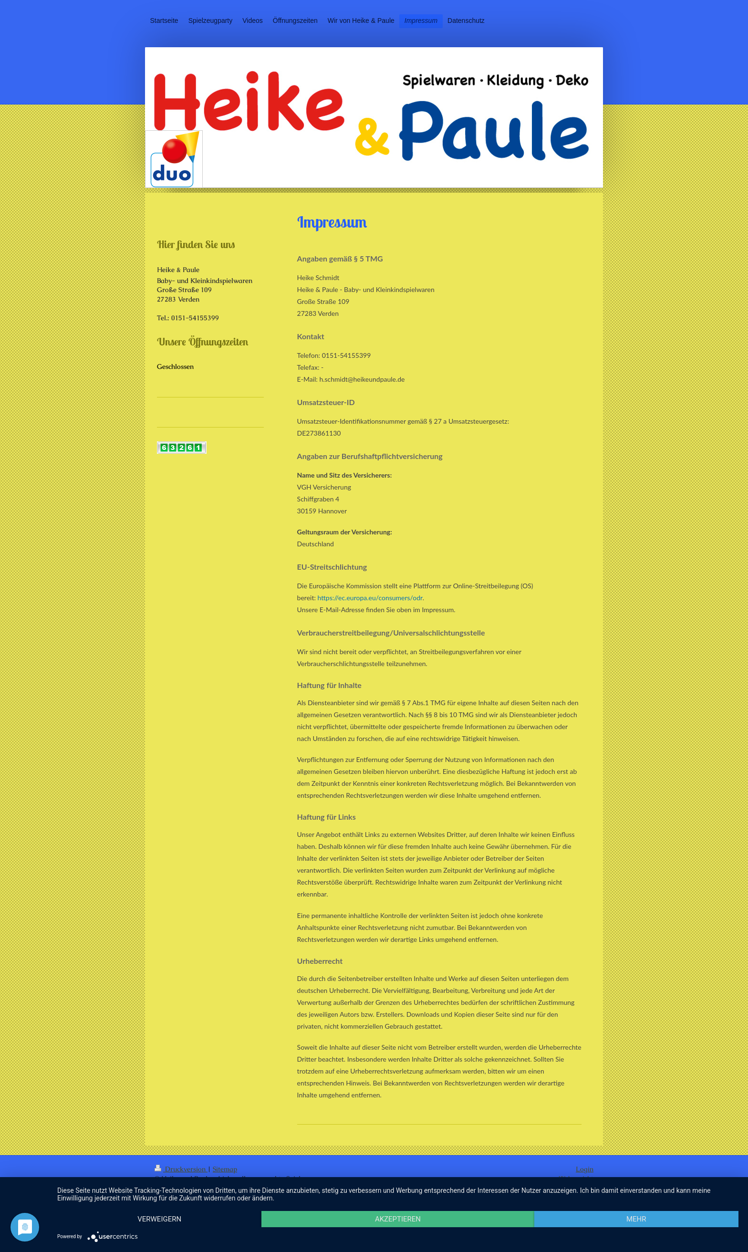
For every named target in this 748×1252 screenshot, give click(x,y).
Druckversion (181, 1169)
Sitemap (225, 1169)
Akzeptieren (398, 1219)
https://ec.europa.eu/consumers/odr (370, 598)
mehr (636, 1219)
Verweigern (159, 1219)
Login (584, 1169)
